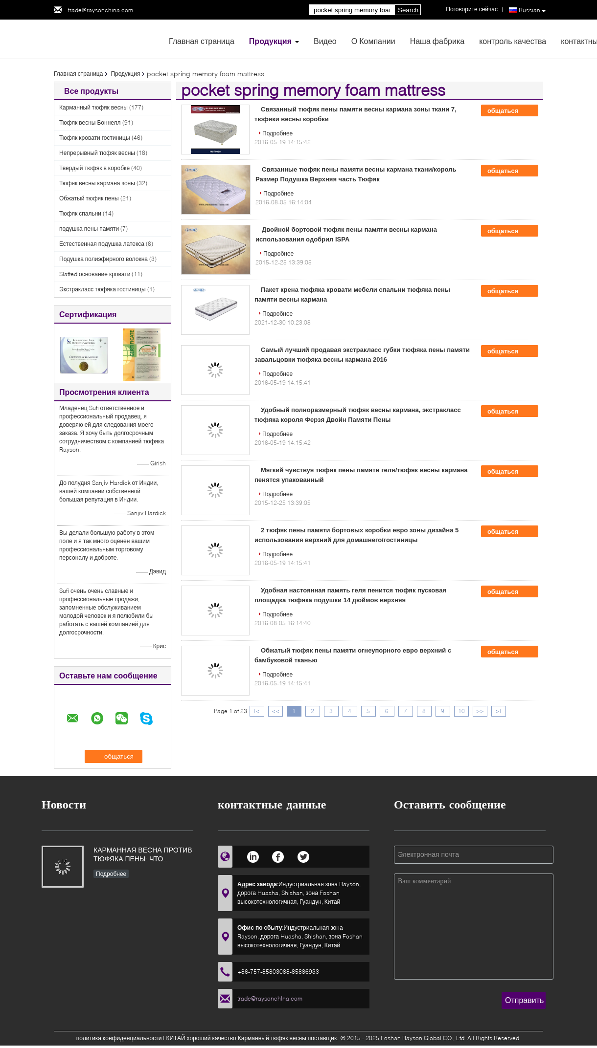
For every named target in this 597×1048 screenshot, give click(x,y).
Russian (532, 10)
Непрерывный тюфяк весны (97, 152)
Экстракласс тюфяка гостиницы (102, 289)
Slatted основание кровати (94, 274)
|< (256, 711)
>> (480, 711)
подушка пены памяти (89, 228)
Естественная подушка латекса (101, 243)
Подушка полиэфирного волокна (103, 258)
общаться (509, 111)
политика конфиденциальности (119, 1038)
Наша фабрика (437, 40)
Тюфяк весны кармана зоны (97, 183)
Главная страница (201, 40)
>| (498, 711)
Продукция (270, 40)
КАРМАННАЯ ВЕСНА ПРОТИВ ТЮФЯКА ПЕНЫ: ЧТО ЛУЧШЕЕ (142, 855)
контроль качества (512, 40)
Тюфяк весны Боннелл (90, 122)
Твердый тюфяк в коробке (94, 168)
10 (461, 711)
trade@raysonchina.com (100, 10)
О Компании (373, 40)
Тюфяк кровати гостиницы (94, 137)
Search (408, 10)
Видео (325, 40)
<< (275, 711)
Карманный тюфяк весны (93, 107)
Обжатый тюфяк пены (89, 198)
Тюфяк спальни (80, 213)
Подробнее (277, 133)
